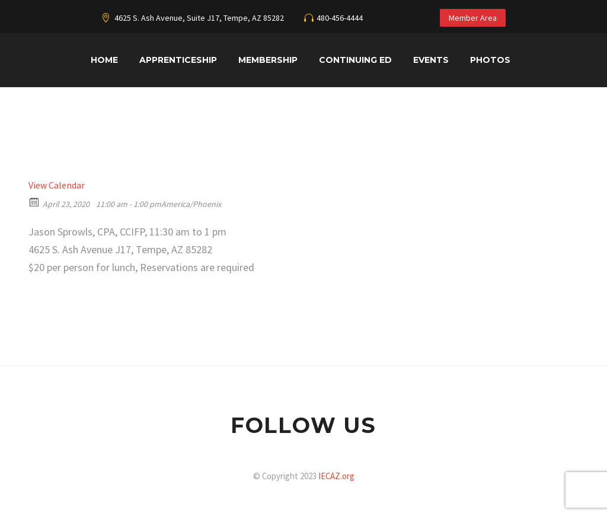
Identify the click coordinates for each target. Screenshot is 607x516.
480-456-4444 (340, 17)
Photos (490, 60)
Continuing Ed (355, 60)
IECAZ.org (336, 476)
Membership (268, 60)
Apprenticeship (178, 60)
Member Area (473, 17)
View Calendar (56, 185)
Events (431, 60)
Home (104, 60)
